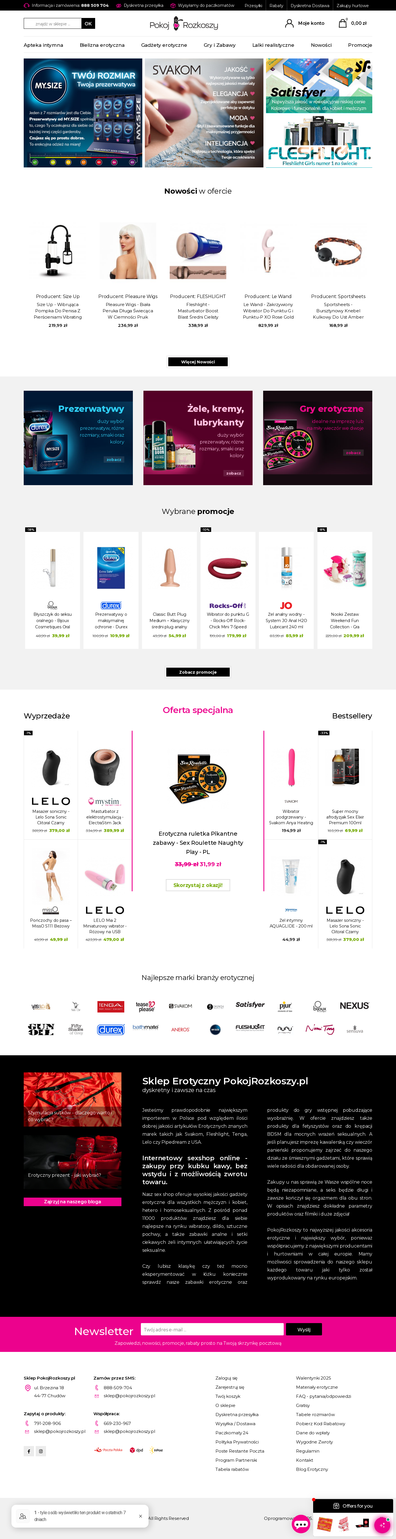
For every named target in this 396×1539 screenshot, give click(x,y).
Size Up (71, 296)
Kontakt (304, 1460)
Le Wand (282, 296)
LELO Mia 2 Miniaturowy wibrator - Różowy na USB (105, 926)
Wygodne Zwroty (314, 1442)
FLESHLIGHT (211, 296)
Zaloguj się (226, 1378)
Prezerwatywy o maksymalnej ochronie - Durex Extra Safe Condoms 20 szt (111, 621)
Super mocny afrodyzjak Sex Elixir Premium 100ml (345, 817)
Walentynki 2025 (313, 1378)
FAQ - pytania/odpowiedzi (323, 1396)
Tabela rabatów (232, 1469)
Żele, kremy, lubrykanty (215, 416)
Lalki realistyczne (273, 45)
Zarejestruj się (229, 1387)
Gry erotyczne (332, 409)
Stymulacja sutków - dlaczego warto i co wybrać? (70, 1116)
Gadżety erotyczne (164, 45)
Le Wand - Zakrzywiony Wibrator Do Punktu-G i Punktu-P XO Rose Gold (268, 311)
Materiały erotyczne (317, 1387)
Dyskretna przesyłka (237, 1414)
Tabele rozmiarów (315, 1414)
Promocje (360, 45)
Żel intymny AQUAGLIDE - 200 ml (291, 923)
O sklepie (225, 1405)
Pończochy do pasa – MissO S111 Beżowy (50, 923)
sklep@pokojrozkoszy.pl (129, 1395)
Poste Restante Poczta (239, 1451)
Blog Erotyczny (312, 1469)
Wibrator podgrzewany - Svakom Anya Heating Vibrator (291, 817)
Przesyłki (253, 5)
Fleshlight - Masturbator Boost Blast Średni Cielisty (198, 311)
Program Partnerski (236, 1460)
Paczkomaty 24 (231, 1432)
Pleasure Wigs (141, 296)
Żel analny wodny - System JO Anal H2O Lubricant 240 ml (286, 620)
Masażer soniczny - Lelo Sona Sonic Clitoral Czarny (50, 817)
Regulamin (307, 1451)
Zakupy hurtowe (353, 5)
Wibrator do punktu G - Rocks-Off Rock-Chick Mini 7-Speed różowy (228, 621)
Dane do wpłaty (313, 1432)
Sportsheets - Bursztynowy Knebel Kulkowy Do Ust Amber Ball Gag (338, 311)
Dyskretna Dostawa (310, 5)
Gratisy (303, 1405)
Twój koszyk (227, 1396)
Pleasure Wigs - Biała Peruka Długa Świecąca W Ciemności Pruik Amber (128, 311)
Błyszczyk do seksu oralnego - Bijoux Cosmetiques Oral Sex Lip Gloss (52, 621)
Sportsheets (351, 296)
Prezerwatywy (91, 409)
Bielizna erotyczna (102, 45)
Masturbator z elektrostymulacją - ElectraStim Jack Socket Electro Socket (105, 817)
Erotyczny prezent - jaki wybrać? (64, 1175)
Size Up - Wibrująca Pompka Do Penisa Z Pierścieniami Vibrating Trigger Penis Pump (58, 311)
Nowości (321, 45)
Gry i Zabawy (220, 45)
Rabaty (276, 5)
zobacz (114, 459)
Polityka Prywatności (237, 1442)
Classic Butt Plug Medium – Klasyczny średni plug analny (169, 620)
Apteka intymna (43, 45)
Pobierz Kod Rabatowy (320, 1423)
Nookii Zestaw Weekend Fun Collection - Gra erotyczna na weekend (344, 621)
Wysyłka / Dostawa (235, 1423)
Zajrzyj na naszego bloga (72, 1201)
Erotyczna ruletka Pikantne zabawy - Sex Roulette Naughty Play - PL (198, 842)
